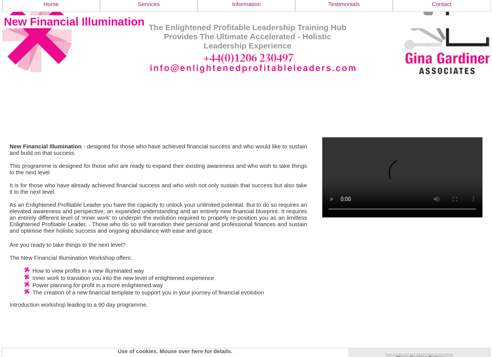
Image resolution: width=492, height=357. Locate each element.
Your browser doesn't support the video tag (402, 177)
